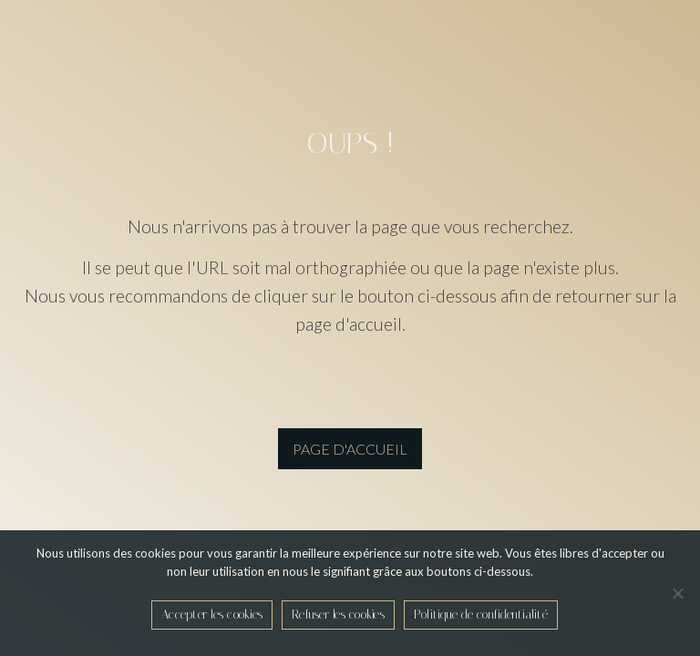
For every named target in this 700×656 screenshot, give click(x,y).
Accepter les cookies (211, 614)
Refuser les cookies (338, 614)
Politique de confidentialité (481, 614)
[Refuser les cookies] (677, 593)
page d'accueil (350, 448)
